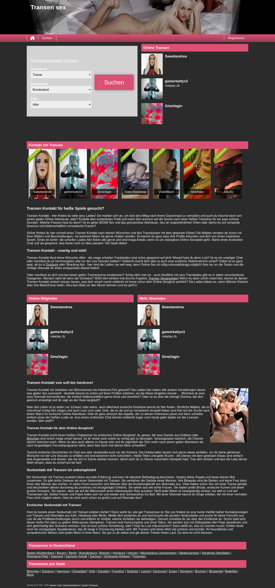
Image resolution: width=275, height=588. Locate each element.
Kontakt (85, 585)
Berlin (73, 553)
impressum (93, 585)
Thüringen (139, 556)
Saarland (57, 556)
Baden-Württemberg (40, 553)
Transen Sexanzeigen (163, 278)
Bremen (104, 553)
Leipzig (145, 571)
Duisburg (52, 264)
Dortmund (159, 571)
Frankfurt (118, 571)
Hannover (63, 571)
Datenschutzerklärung (71, 585)
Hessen (133, 553)
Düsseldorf (79, 571)
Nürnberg (186, 571)
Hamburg (118, 553)
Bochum (200, 571)
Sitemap (53, 585)
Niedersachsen (189, 553)
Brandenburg (88, 553)
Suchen (47, 38)
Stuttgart (132, 571)
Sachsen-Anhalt (76, 556)
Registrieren (236, 38)
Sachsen (95, 556)
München (33, 438)
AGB (59, 585)
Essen (173, 571)
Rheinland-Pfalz (37, 556)
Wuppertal (216, 571)
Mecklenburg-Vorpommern (159, 553)
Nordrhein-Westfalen (216, 553)
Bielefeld (231, 571)
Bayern (61, 553)
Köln (92, 571)
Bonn (30, 574)
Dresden (103, 571)
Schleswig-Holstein (117, 556)
